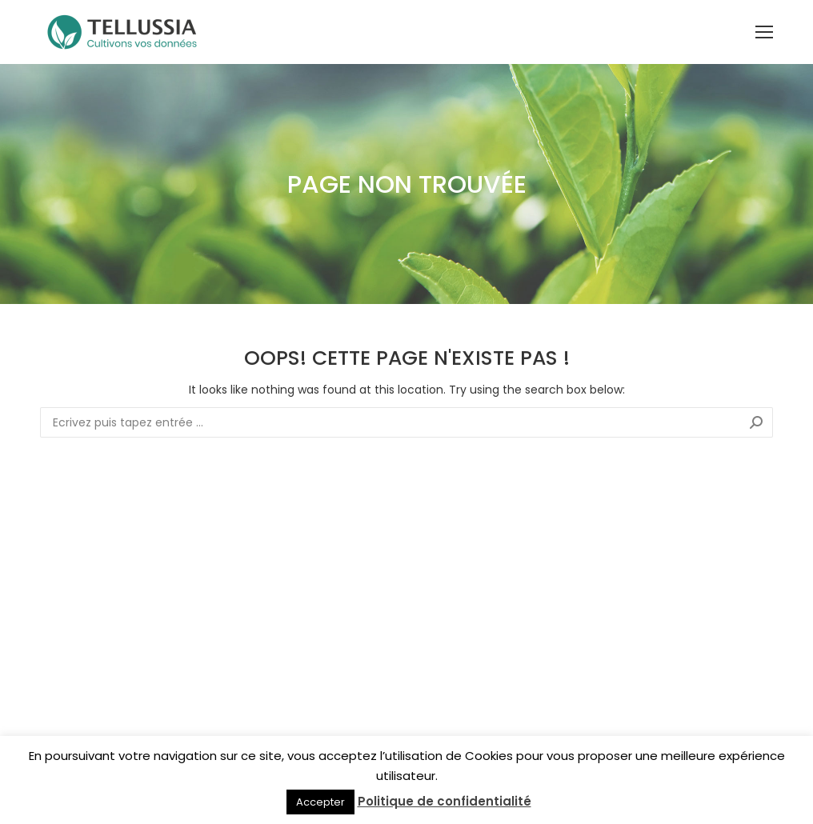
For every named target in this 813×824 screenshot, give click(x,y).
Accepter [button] (320, 802)
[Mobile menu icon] (764, 32)
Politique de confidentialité (444, 801)
